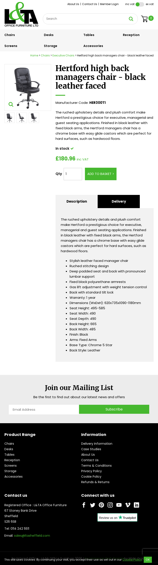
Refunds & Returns (95, 482)
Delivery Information (96, 443)
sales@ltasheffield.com (32, 535)
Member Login (109, 4)
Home (34, 55)
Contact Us (89, 4)
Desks (49, 35)
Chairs (9, 35)
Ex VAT (150, 4)
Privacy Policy (91, 471)
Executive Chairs (63, 55)
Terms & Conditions (96, 465)
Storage (50, 46)
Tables (88, 35)
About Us (73, 4)
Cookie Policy (91, 476)
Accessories (93, 46)
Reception (131, 35)
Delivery (119, 201)
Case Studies (91, 449)
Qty (59, 173)
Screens (10, 46)
